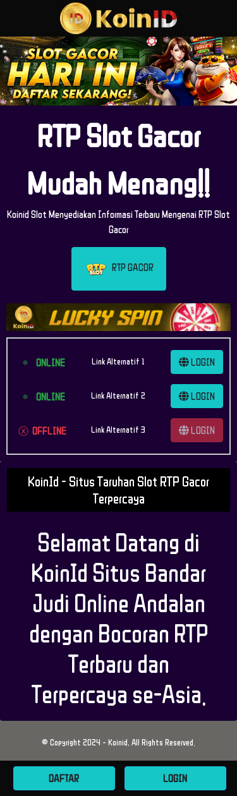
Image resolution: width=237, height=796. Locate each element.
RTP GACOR (119, 268)
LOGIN (197, 362)
